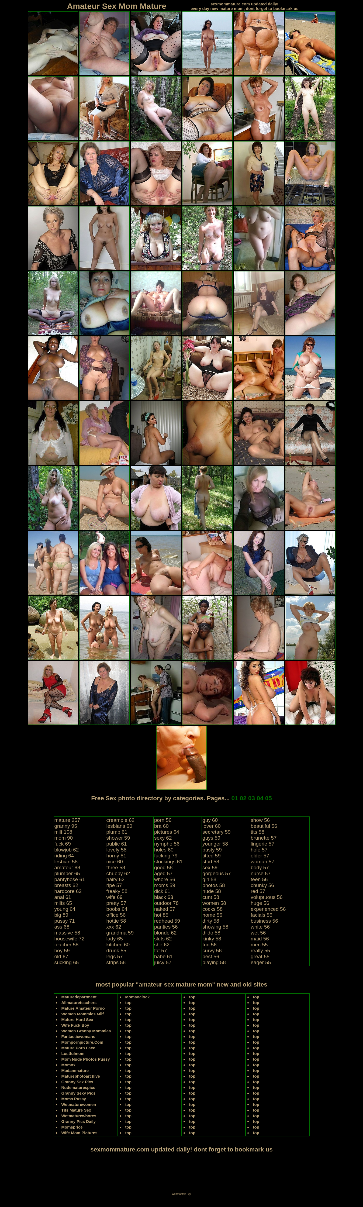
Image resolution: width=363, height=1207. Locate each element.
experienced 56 (268, 909)
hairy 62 (115, 879)
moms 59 (164, 885)
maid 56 (260, 939)
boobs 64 (116, 909)
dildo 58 (211, 933)
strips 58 (116, 962)
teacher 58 (66, 944)
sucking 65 (66, 962)
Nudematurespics (78, 1087)
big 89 (61, 915)
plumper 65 (67, 873)
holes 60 (164, 850)
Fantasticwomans (78, 1036)
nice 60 (114, 861)
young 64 (64, 909)
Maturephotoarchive (80, 1076)
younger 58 (215, 844)
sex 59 (209, 867)
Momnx (68, 1065)
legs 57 (114, 956)
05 (268, 798)
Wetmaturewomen (78, 1104)
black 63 (163, 897)
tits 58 (257, 832)
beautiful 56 (264, 826)
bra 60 (161, 826)
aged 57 (163, 873)
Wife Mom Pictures (79, 1132)
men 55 (259, 944)
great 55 (260, 956)
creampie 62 (120, 820)
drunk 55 (116, 950)
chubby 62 (118, 873)
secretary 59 (216, 832)
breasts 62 (66, 885)
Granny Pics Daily (78, 1121)
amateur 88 (67, 867)
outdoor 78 (166, 903)
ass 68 (62, 927)
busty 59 (212, 850)
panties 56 (166, 927)
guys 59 (211, 838)
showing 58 (215, 927)
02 (243, 798)
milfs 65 (63, 903)
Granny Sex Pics (77, 1082)
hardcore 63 (68, 891)
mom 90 (63, 838)
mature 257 (67, 820)
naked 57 (164, 909)
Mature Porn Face (78, 1048)
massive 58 (67, 933)
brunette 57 (263, 838)
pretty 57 (116, 903)
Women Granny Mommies (86, 1031)
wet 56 (258, 933)
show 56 (260, 820)
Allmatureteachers (79, 1002)
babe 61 (163, 956)
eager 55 (261, 962)
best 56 (210, 956)
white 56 (260, 927)
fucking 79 (166, 855)
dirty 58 (210, 921)
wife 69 (114, 897)
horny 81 (116, 855)
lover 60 (211, 826)
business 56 (264, 921)
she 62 (162, 944)
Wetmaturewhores (78, 1115)
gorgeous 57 (216, 873)
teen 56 (259, 879)
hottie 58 (116, 921)
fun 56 (209, 944)
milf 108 (63, 832)
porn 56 (162, 820)
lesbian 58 (66, 861)
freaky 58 (116, 891)
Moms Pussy (73, 1098)
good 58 (163, 867)
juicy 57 (162, 962)
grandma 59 (120, 933)
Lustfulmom (73, 1053)
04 (260, 798)
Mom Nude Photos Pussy (85, 1059)
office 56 (116, 915)
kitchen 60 (118, 944)
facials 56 (261, 915)
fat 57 (160, 950)
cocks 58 (212, 909)
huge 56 (260, 903)
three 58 (115, 867)
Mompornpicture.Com (82, 1042)
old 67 (61, 956)
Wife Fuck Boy (75, 1025)
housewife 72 (69, 939)
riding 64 (64, 855)
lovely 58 (116, 850)
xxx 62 (113, 927)
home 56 (212, 915)
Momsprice (72, 1127)
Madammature (75, 1070)
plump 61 (116, 832)
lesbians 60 (119, 826)
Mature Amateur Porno (83, 1008)
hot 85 (161, 915)
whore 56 (164, 879)
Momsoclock (137, 997)
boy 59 (62, 950)
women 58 (214, 903)
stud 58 (210, 861)
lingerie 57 (262, 844)
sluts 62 (163, 939)
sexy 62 (163, 838)
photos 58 (213, 885)
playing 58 (214, 962)
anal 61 (62, 897)
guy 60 (210, 820)
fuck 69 (62, 844)
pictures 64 (166, 832)
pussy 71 (64, 921)
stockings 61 (168, 861)
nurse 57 (261, 873)
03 (251, 798)
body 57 (260, 867)
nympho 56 (166, 844)
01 (234, 798)
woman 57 (262, 861)
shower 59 (118, 838)
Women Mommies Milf (82, 1014)
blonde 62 (165, 933)
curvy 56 (212, 950)
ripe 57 (114, 885)
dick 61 (162, 891)
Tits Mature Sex (76, 1110)
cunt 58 (210, 897)
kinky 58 (211, 939)
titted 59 (211, 855)
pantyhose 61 (69, 879)
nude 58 (211, 891)
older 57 (260, 855)
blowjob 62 (66, 850)
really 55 (260, 950)
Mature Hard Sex (77, 1019)
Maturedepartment (79, 997)
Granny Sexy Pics (78, 1093)
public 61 (116, 844)
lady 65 (114, 939)
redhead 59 (167, 921)
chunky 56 (262, 885)
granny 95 (65, 826)
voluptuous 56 (266, 897)
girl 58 (209, 879)
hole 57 (259, 850)
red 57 (258, 891)
